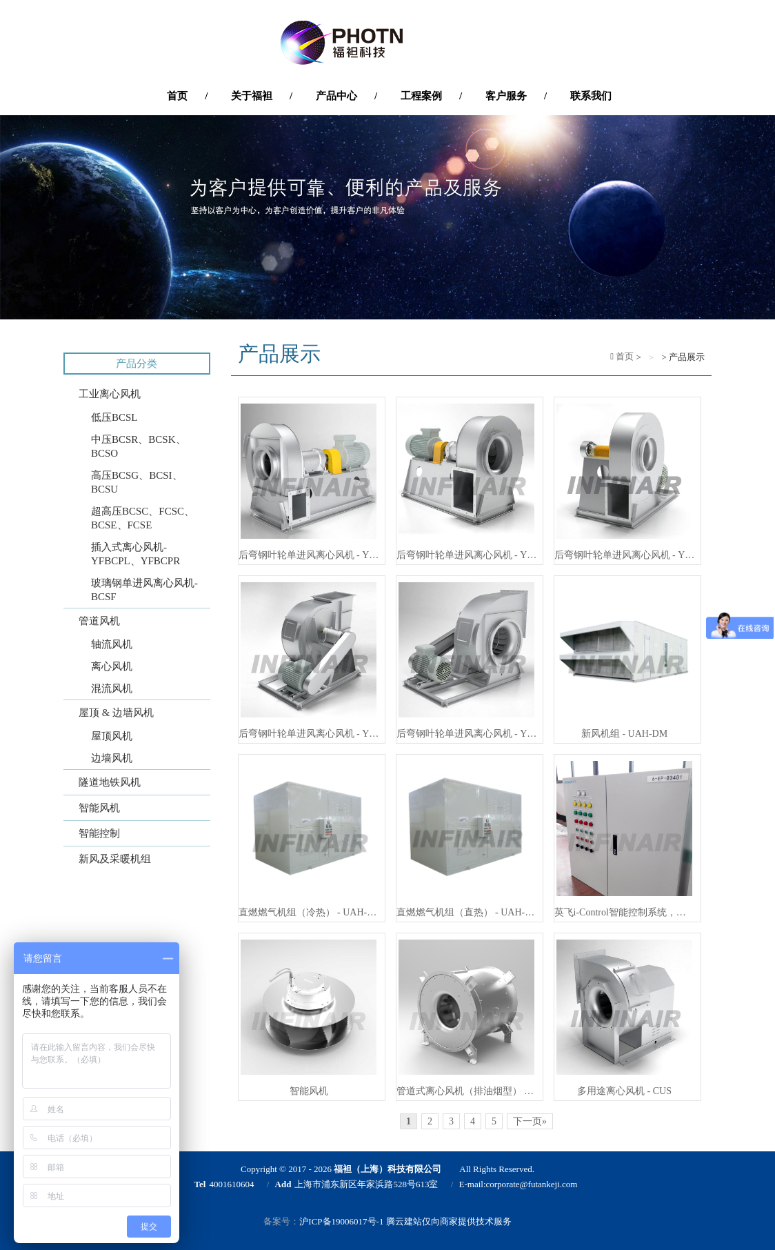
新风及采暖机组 (115, 858)
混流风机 (111, 688)
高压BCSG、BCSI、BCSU (137, 482)
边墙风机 (111, 758)
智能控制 (99, 833)
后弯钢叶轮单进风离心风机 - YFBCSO (624, 555)
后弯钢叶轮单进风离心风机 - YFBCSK (309, 733)
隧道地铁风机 (110, 782)
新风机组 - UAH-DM (624, 733)
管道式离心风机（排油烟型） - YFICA (466, 1091)
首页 (624, 356)
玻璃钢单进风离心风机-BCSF (144, 589)
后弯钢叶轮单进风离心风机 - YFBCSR (466, 555)
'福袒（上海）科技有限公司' (387, 42)
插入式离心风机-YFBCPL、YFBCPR (135, 554)
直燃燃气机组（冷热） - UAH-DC (309, 912)
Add (283, 1184)
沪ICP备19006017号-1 (341, 1221)
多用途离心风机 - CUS (624, 1091)
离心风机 (111, 666)
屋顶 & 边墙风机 (116, 712)
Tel (200, 1184)
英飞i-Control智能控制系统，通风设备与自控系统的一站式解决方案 (624, 912)
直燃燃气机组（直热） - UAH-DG (466, 912)
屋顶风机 (111, 736)
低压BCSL (114, 417)
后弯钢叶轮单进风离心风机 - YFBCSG (309, 555)
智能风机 (99, 807)
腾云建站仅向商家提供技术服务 (449, 1221)
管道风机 (99, 620)
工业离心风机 (110, 393)
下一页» (530, 1121)
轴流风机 (111, 644)
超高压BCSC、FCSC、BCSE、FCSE (142, 518)
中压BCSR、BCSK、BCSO (138, 446)
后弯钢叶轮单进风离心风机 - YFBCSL (466, 733)
